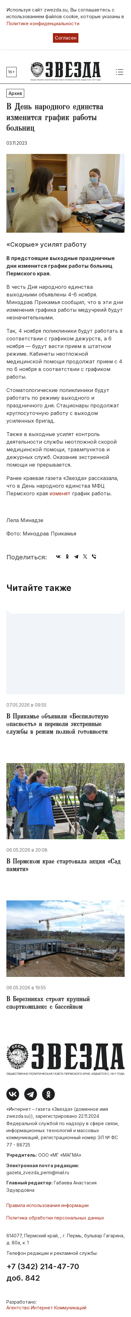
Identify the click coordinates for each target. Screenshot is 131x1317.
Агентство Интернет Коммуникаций (46, 1307)
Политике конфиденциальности (42, 23)
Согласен (65, 38)
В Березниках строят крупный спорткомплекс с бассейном (48, 1003)
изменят (59, 493)
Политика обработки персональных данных (55, 1217)
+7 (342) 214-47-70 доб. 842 (42, 1272)
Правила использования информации (47, 1205)
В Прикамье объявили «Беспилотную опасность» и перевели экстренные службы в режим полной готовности (57, 724)
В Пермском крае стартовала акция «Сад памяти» (63, 866)
